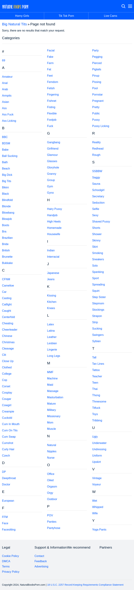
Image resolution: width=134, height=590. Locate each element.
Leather (52, 336)
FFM (5, 516)
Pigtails (96, 69)
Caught (6, 310)
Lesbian (52, 343)
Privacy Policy (11, 571)
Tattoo (96, 370)
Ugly (95, 436)
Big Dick (7, 174)
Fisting (51, 107)
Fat (49, 69)
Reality (96, 142)
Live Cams (110, 15)
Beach (6, 168)
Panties (51, 521)
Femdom (52, 81)
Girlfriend (52, 148)
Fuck (50, 126)
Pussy (96, 119)
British (6, 250)
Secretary (98, 196)
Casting (7, 298)
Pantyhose (53, 528)
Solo (95, 265)
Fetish (51, 88)
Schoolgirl (98, 190)
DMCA (6, 561)
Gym (50, 186)
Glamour (52, 154)
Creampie (8, 411)
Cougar (6, 398)
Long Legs (53, 355)
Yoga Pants (99, 529)
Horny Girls (29, 15)
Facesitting (9, 529)
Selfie (95, 208)
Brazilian (7, 237)
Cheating (7, 323)
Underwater (99, 442)
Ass (4, 108)
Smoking (97, 253)
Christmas (8, 342)
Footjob (51, 119)
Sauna (96, 183)
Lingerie (52, 349)
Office (50, 473)
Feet (50, 75)
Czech (6, 455)
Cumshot (7, 442)
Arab (5, 89)
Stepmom (98, 303)
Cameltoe (8, 285)
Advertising (41, 566)
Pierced (97, 63)
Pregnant (97, 100)
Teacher (97, 376)
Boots (5, 225)
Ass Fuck (8, 114)
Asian (5, 101)
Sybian (96, 341)
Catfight (7, 304)
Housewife (53, 234)
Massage (52, 391)
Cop (4, 380)
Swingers (98, 334)
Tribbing (97, 420)
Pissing (96, 81)
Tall (94, 357)
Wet (94, 500)
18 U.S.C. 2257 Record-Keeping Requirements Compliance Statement (85, 584)
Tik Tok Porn (73, 15)
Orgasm (52, 486)
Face (5, 523)
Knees (51, 308)
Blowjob (7, 218)
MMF (50, 372)
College (7, 373)
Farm (50, 63)
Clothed (7, 367)
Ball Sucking (9, 155)
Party (95, 50)
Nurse (51, 457)
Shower (97, 234)
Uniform (97, 455)
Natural (51, 445)
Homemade (54, 227)
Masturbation (55, 397)
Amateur (7, 76)
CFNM (6, 279)
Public (96, 113)
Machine (52, 378)
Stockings (98, 309)
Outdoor (52, 499)
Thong (96, 395)
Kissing (51, 295)
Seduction (98, 202)
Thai (95, 388)
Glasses (52, 161)
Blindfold (7, 200)
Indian (51, 250)
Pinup (95, 75)
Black (5, 193)
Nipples (51, 451)
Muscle (51, 428)
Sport (95, 278)
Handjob (52, 215)
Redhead (97, 148)
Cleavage (8, 348)
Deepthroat (9, 478)
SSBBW (97, 171)
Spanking (98, 271)
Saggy (96, 177)
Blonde (6, 206)
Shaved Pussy (101, 221)
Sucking (97, 328)
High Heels (54, 221)
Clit (4, 354)
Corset (6, 386)
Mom (50, 422)
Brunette (7, 256)
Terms (6, 566)
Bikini (5, 187)
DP (4, 471)
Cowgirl (6, 405)
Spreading (98, 284)
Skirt (95, 246)
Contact (39, 555)
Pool (95, 88)
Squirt (95, 290)
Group (51, 180)
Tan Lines (98, 363)
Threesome (99, 401)
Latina (51, 330)
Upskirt (96, 461)
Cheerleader (9, 329)
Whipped (97, 507)
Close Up (8, 361)
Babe (5, 149)
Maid (50, 384)
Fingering (53, 94)
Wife (95, 513)
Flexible (52, 113)
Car (4, 291)
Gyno (50, 192)
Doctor (6, 484)
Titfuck (96, 407)
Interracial (53, 256)
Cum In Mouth (11, 424)
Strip (95, 322)
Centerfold (8, 317)
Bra (4, 231)
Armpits (7, 95)
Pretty (95, 107)
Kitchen (51, 301)
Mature (51, 403)
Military (51, 409)
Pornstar (97, 94)
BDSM (6, 143)
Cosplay (7, 392)
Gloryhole (53, 167)
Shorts (96, 227)
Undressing (99, 449)
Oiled (50, 480)
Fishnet (51, 100)
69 (3, 60)
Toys (95, 414)
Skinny (96, 240)
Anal (5, 83)
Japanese (53, 272)
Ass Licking (9, 120)
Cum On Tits (10, 430)
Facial (51, 50)
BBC (5, 137)
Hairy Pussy (54, 208)
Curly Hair (8, 449)
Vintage (97, 478)
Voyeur (96, 484)
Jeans (51, 279)
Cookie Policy (10, 555)
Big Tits (6, 181)
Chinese (7, 335)
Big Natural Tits (14, 24)
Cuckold (7, 417)
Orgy (50, 492)
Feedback (41, 561)
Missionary (53, 416)
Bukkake (7, 263)
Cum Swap (9, 436)
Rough (96, 154)
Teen (95, 382)
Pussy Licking (100, 126)
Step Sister (99, 297)
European (8, 500)
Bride (5, 244)
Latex (50, 324)
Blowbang (8, 212)
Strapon (97, 316)
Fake (50, 56)
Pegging (97, 56)
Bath (5, 162)
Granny (51, 173)
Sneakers (98, 259)
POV (50, 515)
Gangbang (53, 142)
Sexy (95, 215)
